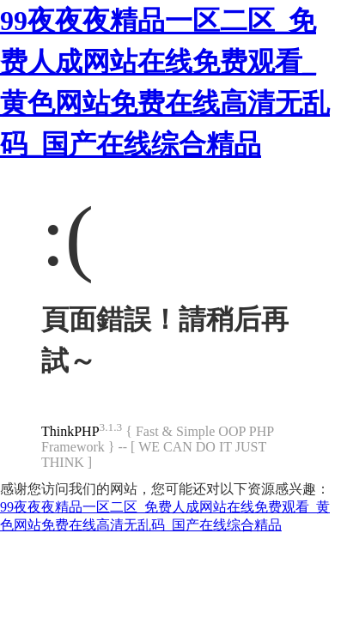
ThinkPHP (70, 431)
